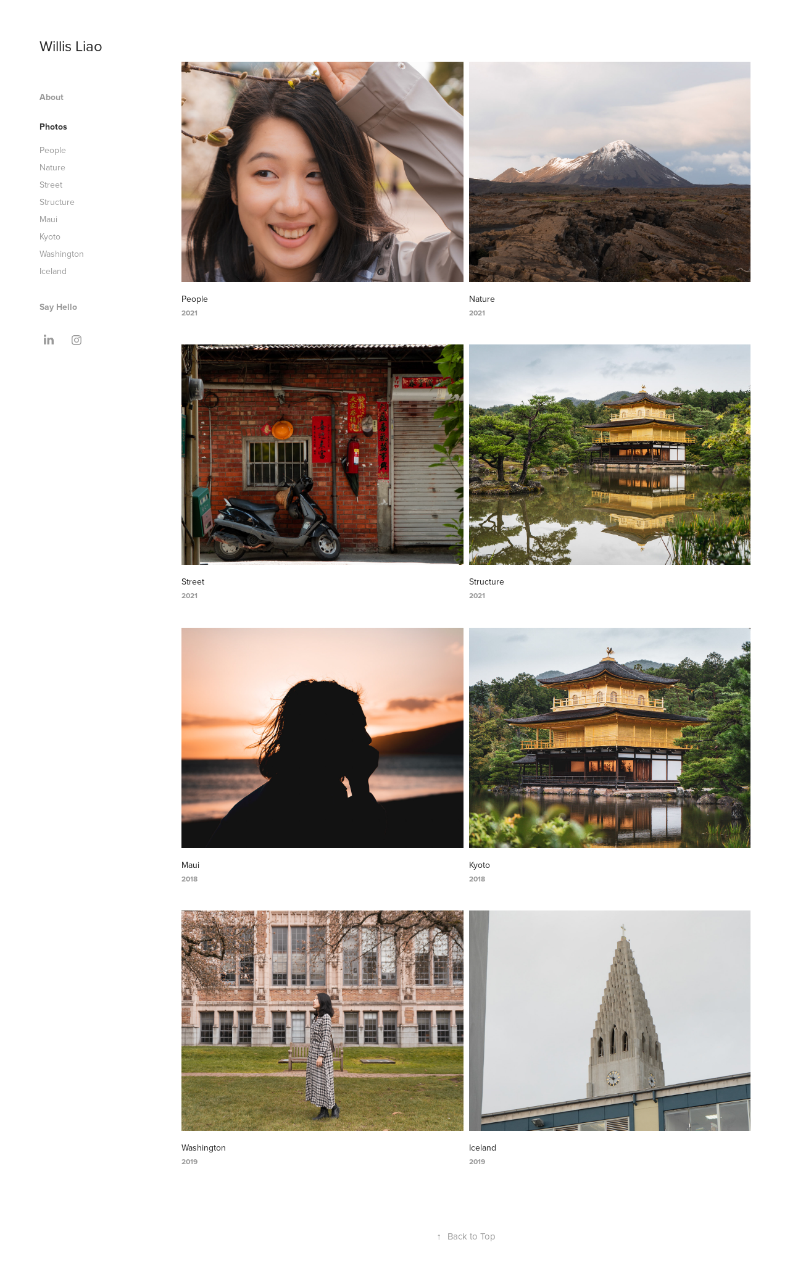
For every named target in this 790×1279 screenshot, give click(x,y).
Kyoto (50, 236)
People (53, 150)
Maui (48, 219)
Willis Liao (71, 45)
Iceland (53, 271)
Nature (52, 167)
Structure (57, 202)
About (52, 97)
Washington (62, 254)
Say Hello (58, 307)
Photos (53, 126)
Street (51, 184)
